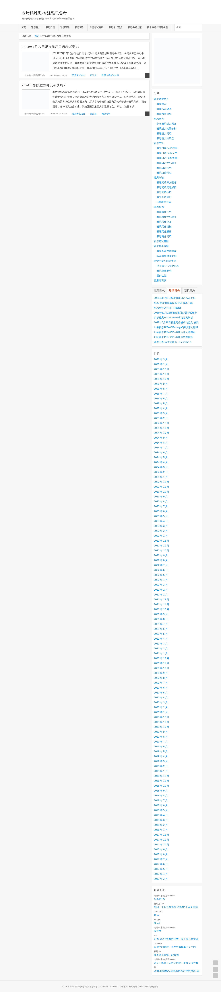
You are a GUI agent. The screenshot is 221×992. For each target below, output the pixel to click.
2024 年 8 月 (161, 442)
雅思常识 (162, 104)
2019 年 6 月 (161, 746)
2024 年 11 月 (161, 428)
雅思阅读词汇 (164, 197)
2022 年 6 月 (161, 570)
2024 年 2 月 (161, 472)
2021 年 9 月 (161, 614)
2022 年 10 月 (161, 550)
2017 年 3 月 (161, 879)
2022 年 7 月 (161, 565)
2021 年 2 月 (161, 648)
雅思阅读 (65, 27)
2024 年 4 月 (161, 462)
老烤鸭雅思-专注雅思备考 (44, 13)
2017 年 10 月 (161, 844)
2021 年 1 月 (161, 653)
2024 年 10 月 (161, 433)
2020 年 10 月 (161, 668)
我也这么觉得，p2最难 (166, 955)
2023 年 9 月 (161, 496)
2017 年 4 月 (161, 874)
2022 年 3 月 (161, 585)
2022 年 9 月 (161, 555)
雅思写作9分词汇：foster (167, 307)
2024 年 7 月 (161, 447)
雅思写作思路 (164, 231)
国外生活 (162, 275)
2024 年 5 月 (161, 457)
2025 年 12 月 (161, 369)
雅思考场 (106, 113)
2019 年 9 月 (161, 732)
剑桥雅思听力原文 (166, 123)
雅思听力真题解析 (166, 128)
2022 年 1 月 (161, 594)
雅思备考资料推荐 (166, 251)
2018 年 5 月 (161, 810)
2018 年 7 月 (161, 800)
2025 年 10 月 (161, 379)
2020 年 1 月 (161, 712)
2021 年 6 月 (161, 629)
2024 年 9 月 (161, 437)
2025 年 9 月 (161, 384)
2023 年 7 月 (161, 506)
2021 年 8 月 (161, 619)
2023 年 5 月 (161, 516)
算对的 (157, 931)
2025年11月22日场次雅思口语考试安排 (175, 312)
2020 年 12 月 (161, 658)
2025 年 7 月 (161, 393)
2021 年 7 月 (161, 624)
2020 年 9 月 (161, 673)
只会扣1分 (159, 899)
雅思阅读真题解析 (166, 187)
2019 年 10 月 (161, 727)
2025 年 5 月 (161, 403)
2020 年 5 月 (161, 692)
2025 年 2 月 (161, 418)
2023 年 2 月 (161, 531)
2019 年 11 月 (161, 722)
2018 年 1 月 (161, 830)
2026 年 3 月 (161, 359)
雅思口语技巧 (164, 167)
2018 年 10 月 (161, 785)
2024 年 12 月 (161, 423)
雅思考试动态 (78, 75)
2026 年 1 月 (161, 364)
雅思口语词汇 (164, 172)
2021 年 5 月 (161, 634)
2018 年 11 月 (161, 781)
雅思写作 (79, 27)
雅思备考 (154, 986)
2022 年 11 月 (161, 545)
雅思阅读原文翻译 (166, 182)
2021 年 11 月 (161, 604)
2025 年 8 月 (161, 388)
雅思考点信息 (78, 113)
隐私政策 (124, 986)
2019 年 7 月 (161, 741)
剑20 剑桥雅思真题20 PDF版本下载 (173, 303)
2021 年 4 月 (161, 638)
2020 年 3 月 (161, 702)
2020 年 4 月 (161, 697)
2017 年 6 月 (161, 864)
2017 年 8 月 (161, 854)
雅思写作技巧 (164, 212)
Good (157, 923)
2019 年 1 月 (161, 771)
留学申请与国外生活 (157, 27)
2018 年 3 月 (161, 820)
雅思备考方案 (135, 27)
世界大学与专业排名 (168, 266)
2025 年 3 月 (161, 413)
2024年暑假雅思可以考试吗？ (44, 85)
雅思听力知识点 (165, 138)
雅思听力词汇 (164, 133)
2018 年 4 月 (161, 815)
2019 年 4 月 (161, 756)
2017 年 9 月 (161, 849)
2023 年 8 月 (161, 501)
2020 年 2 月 (161, 707)
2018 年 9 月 (161, 790)
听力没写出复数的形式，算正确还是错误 (176, 939)
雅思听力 (35, 27)
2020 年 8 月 (161, 678)
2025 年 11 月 (161, 374)
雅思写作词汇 (164, 236)
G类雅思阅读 (164, 202)
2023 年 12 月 (161, 482)
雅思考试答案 (96, 27)
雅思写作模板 (164, 226)
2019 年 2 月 (161, 766)
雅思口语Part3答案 (167, 158)
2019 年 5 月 (161, 751)
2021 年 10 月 (161, 609)
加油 (156, 915)
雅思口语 (50, 27)
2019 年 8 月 (161, 736)
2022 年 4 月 (161, 580)
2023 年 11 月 (161, 487)
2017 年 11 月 (161, 839)
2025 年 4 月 (161, 408)
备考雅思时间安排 (166, 256)
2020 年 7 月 (161, 683)
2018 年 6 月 (161, 805)
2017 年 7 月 (161, 859)
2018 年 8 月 (161, 795)
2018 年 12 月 (161, 776)
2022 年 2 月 (161, 589)
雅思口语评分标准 (166, 163)
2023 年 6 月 (161, 511)
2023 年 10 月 (161, 491)
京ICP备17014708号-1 (108, 986)
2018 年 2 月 (161, 825)
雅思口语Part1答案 (167, 148)
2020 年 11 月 (161, 663)
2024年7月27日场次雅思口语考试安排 (50, 47)
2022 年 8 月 (161, 560)
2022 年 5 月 (161, 575)
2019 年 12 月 (161, 717)
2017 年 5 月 (161, 869)
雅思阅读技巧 (164, 192)
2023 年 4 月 (161, 521)
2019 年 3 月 (161, 761)
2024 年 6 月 (161, 452)
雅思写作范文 (164, 221)
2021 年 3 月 (161, 643)
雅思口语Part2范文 (167, 153)
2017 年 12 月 (161, 834)
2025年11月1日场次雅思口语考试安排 (174, 298)
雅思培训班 (160, 280)
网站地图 (133, 986)
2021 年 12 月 (161, 599)
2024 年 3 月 (161, 467)
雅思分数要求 (164, 270)
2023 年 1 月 (161, 536)
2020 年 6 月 (161, 687)
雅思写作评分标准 (166, 216)
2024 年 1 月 (161, 477)
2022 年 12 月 (161, 540)
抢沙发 (93, 75)
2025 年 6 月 (161, 398)
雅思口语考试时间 (110, 75)
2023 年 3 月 (161, 526)
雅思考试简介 (115, 27)
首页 (23, 27)
